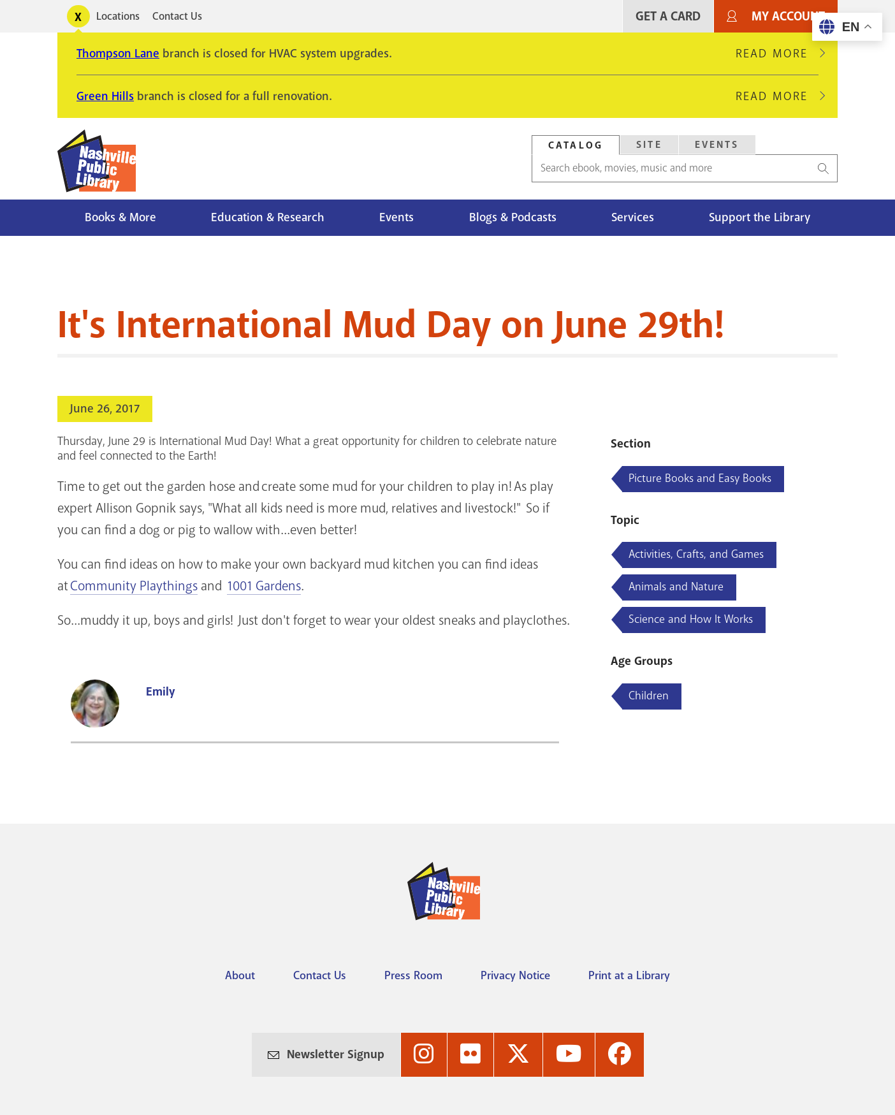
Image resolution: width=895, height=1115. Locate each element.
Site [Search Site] (649, 144)
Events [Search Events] (717, 144)
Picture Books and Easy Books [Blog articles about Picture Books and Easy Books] (700, 478)
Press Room (413, 975)
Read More (777, 53)
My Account (788, 16)
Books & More (120, 217)
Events (396, 217)
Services (632, 217)
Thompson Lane (117, 53)
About (240, 975)
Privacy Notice (515, 975)
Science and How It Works (691, 619)
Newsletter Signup (335, 1054)
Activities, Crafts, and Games (696, 554)
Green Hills (105, 96)
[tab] (576, 145)
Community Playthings (134, 586)
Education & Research (267, 217)
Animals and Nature (676, 586)
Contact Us (177, 16)
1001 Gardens (264, 586)
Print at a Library (629, 975)
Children (649, 696)
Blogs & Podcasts (513, 217)
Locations (118, 16)
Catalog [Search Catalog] (575, 145)
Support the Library (759, 217)
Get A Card (668, 16)
